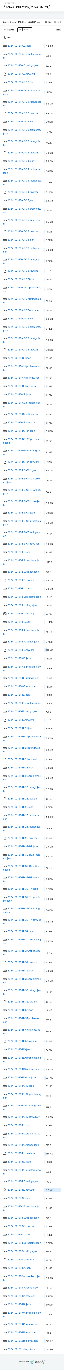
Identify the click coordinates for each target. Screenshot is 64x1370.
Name (11, 29)
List (48, 22)
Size (58, 29)
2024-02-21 (39, 7)
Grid (57, 22)
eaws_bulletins (17, 7)
